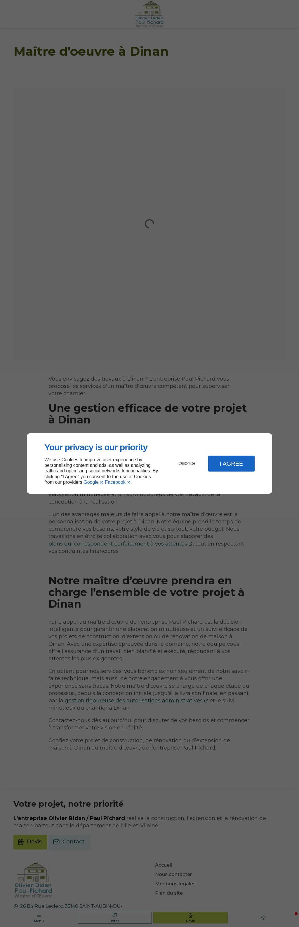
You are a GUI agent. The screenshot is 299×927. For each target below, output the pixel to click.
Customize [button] (187, 463)
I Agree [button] (231, 463)
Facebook (115, 482)
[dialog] (149, 463)
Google (91, 482)
